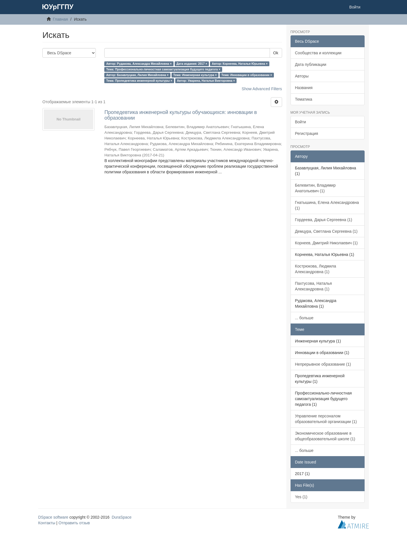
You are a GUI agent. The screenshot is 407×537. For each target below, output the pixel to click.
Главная (60, 19)
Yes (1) (301, 497)
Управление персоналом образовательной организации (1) (326, 419)
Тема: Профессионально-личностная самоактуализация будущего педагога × (163, 69)
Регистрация (306, 133)
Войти (300, 122)
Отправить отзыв (74, 523)
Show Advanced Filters (262, 89)
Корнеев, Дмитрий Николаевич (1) (326, 243)
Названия (304, 87)
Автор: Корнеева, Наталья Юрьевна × (240, 63)
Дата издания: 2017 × (191, 63)
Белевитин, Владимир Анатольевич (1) (315, 188)
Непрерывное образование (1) (323, 364)
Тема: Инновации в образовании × (246, 75)
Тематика (303, 99)
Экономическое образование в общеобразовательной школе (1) (325, 436)
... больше (304, 318)
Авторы (302, 76)
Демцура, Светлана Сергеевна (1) (326, 231)
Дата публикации (310, 64)
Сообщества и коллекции (318, 53)
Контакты (46, 523)
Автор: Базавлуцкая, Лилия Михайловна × (137, 75)
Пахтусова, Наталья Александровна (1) (313, 286)
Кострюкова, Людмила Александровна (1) (315, 269)
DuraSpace (121, 517)
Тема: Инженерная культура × (195, 75)
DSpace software (53, 517)
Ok (275, 53)
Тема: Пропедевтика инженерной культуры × (139, 80)
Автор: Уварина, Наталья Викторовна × (206, 80)
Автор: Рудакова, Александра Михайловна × (139, 63)
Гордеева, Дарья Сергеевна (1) (323, 219)
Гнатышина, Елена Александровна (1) (327, 205)
